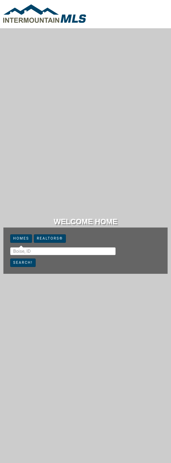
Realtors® (50, 238)
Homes (21, 238)
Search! (23, 262)
